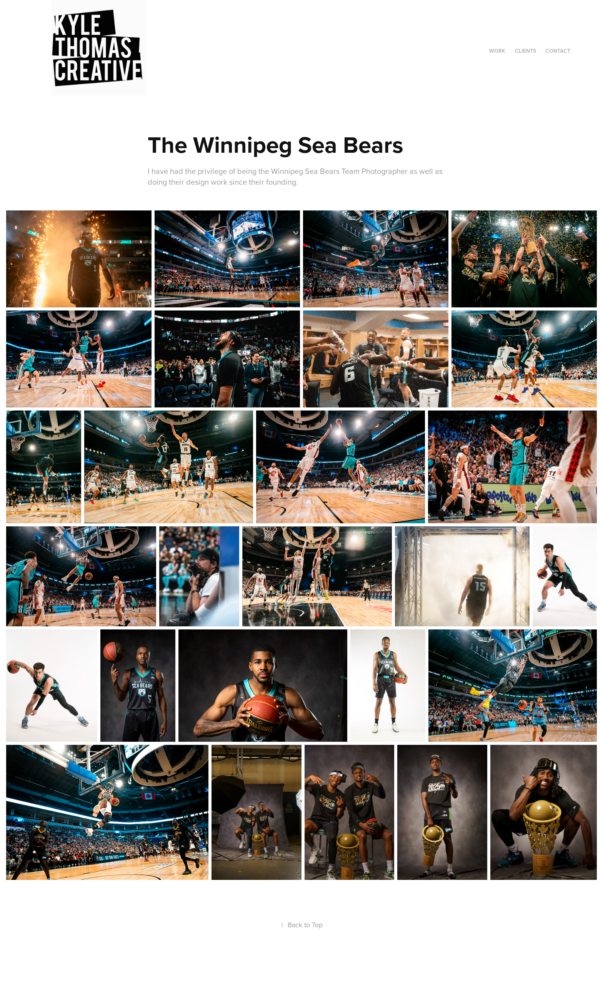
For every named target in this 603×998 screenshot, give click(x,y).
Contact (557, 51)
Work (497, 51)
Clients (525, 51)
